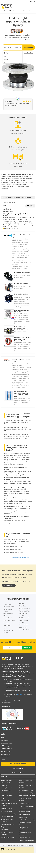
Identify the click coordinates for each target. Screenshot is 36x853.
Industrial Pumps (5, 829)
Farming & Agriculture (6, 811)
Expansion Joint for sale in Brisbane (13, 552)
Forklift (5, 628)
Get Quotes (28, 47)
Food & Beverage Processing (8, 814)
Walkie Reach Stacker (25, 630)
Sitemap (3, 759)
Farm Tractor (7, 625)
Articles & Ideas (5, 740)
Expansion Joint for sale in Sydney (13, 546)
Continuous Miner (21, 217)
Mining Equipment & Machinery (9, 208)
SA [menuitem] (5, 63)
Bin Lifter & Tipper (8, 607)
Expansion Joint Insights (11, 228)
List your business (18, 764)
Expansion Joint (8, 211)
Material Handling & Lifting (26, 790)
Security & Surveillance (25, 809)
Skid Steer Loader (24, 618)
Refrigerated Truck (24, 611)
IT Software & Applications (8, 837)
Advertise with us (5, 754)
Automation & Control (6, 780)
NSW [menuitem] (6, 53)
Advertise (32, 1)
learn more (9, 585)
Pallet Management (24, 803)
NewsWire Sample (6, 751)
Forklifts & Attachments (7, 817)
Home (2, 737)
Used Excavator (24, 625)
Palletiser (22, 603)
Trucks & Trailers (23, 817)
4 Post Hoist (7, 604)
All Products (6, 206)
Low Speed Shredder (15, 219)
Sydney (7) (18, 214)
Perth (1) (25, 214)
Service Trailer (12, 227)
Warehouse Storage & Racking (27, 820)
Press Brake (22, 606)
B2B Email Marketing (6, 748)
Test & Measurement (24, 811)
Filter (30, 206)
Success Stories (5, 757)
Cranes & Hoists (5, 801)
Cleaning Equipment (6, 788)
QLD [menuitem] (6, 59)
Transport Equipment (24, 814)
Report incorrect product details (21, 557)
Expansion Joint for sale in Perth (12, 549)
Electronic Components (7, 808)
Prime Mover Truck (24, 608)
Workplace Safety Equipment (26, 840)
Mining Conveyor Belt (25, 221)
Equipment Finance (9, 620)
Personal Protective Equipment (27, 806)
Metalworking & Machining (26, 793)
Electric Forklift (7, 618)
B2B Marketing (5, 746)
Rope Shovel (18, 225)
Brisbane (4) (6, 215)
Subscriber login (18, 773)
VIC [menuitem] (5, 56)
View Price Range (28, 53)
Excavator (6, 623)
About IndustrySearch (6, 743)
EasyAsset (20, 694)
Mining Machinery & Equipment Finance (14, 223)
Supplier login (18, 768)
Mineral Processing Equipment (16, 220)
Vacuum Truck (23, 627)
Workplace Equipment (24, 838)
